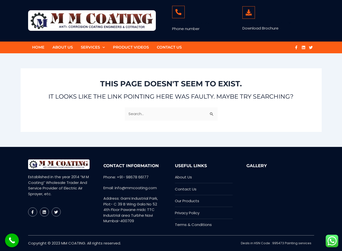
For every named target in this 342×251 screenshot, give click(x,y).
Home (38, 47)
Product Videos (131, 47)
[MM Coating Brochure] (248, 12)
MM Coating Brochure (266, 22)
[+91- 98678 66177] (178, 12)
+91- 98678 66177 (191, 22)
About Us (62, 47)
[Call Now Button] (12, 240)
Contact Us (169, 47)
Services (93, 47)
